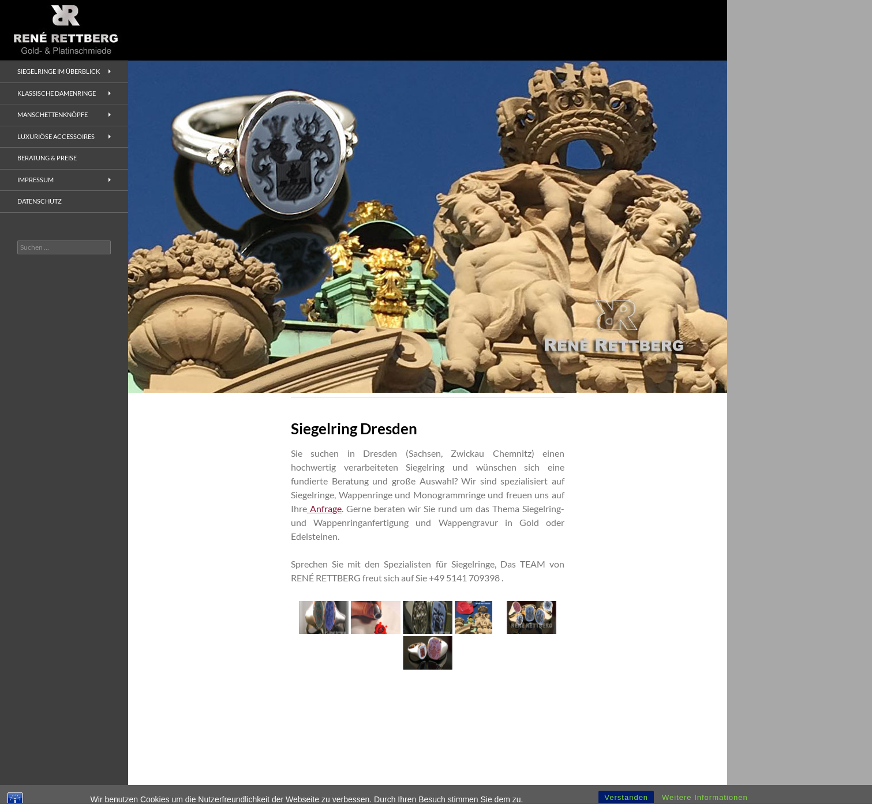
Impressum (35, 179)
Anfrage (324, 508)
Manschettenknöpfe (52, 114)
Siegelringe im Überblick (58, 71)
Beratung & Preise (47, 157)
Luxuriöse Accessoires (56, 136)
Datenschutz (39, 201)
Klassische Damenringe (56, 93)
